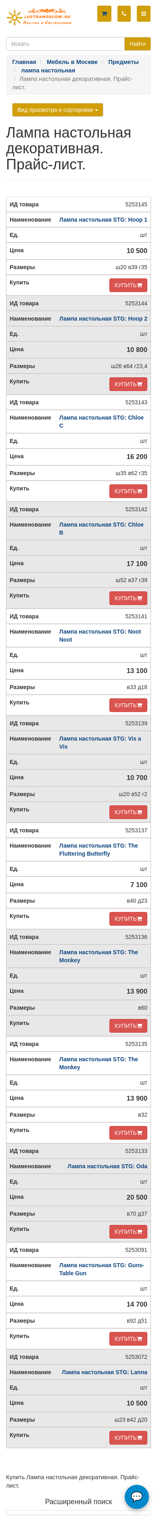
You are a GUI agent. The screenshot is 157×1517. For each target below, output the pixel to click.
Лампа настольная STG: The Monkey (98, 956)
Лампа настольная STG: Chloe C (101, 421)
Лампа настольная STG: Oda (107, 1166)
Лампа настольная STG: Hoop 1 (103, 219)
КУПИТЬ (128, 285)
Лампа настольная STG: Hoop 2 (103, 318)
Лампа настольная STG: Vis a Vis (100, 742)
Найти (138, 44)
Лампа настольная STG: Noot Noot (100, 635)
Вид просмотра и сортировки (57, 110)
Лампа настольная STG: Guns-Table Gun (101, 1269)
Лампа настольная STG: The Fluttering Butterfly (98, 849)
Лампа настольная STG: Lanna (104, 1372)
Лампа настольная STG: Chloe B (101, 528)
